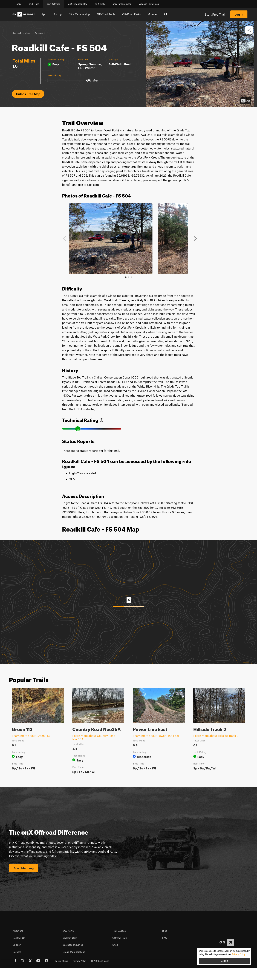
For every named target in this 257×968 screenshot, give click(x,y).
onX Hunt (34, 3)
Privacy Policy (79, 960)
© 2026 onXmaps (100, 960)
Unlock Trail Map (28, 94)
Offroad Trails (119, 937)
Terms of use (61, 960)
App (43, 14)
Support (17, 944)
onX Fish (100, 3)
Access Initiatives (149, 3)
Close (224, 961)
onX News (68, 930)
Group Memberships (73, 951)
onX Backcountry (77, 3)
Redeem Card (69, 937)
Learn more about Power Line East (156, 735)
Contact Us (19, 937)
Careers (17, 951)
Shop (115, 944)
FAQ (164, 937)
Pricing (57, 14)
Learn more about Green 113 (31, 735)
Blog (164, 930)
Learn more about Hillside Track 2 (215, 735)
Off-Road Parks (131, 14)
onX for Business (121, 3)
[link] (101, 419)
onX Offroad (53, 3)
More (152, 14)
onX (18, 3)
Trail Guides (119, 930)
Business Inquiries (72, 944)
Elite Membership (79, 14)
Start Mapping (24, 868)
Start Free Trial (215, 14)
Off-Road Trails (106, 14)
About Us (18, 930)
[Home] (24, 14)
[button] (249, 30)
